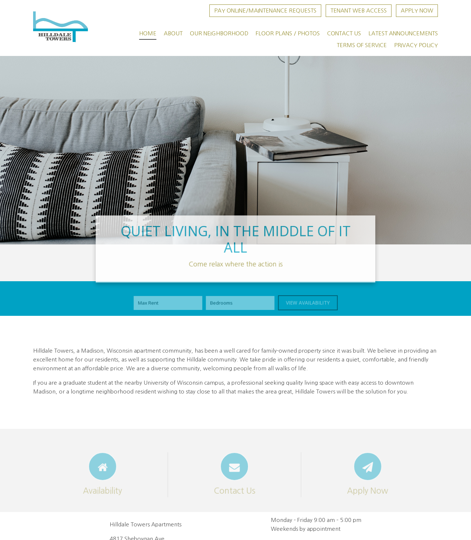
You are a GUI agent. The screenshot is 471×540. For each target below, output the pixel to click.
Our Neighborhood (219, 33)
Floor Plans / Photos (288, 33)
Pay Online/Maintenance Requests (265, 10)
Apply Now (417, 10)
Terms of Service (362, 45)
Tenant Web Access (358, 10)
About (173, 33)
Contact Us (344, 33)
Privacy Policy (416, 45)
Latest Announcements (403, 33)
